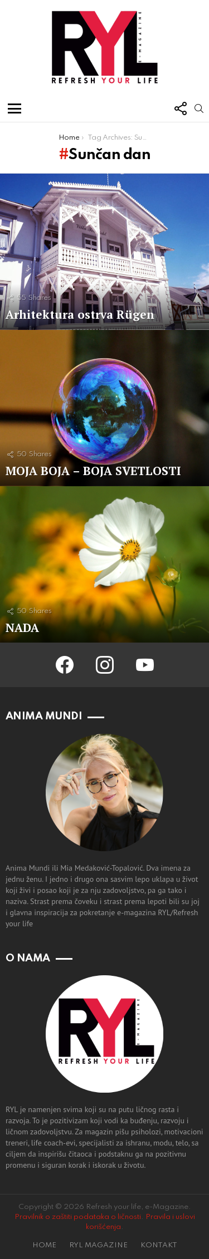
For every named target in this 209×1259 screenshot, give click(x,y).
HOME (44, 1245)
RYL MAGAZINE (98, 1245)
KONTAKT (158, 1245)
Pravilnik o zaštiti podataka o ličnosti (77, 1217)
